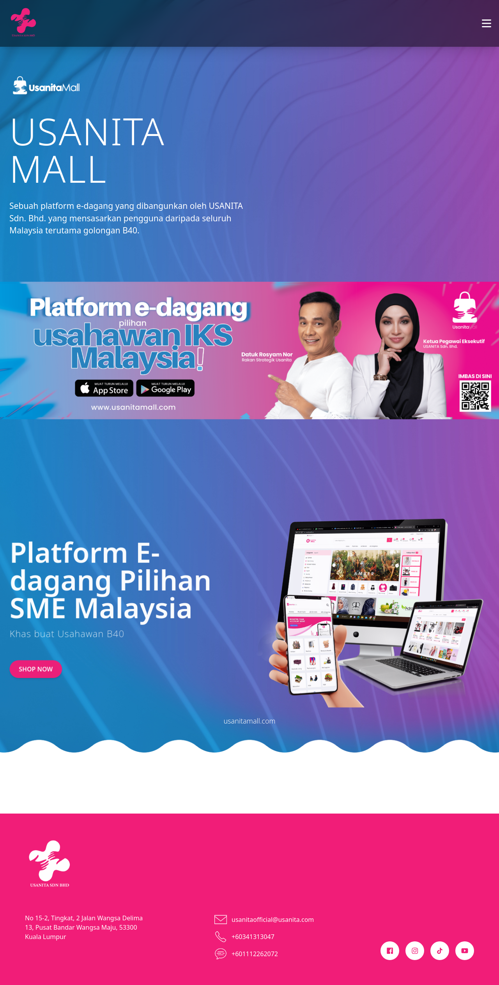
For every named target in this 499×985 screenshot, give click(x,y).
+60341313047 (253, 936)
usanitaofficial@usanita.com (273, 919)
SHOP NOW (35, 658)
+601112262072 (255, 954)
